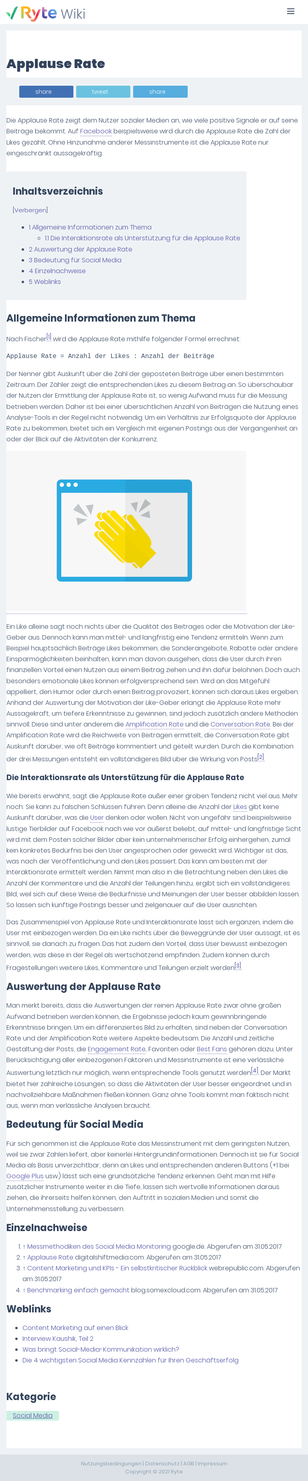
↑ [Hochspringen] (24, 1246)
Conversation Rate (240, 724)
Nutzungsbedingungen (111, 1463)
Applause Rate (50, 1257)
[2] (260, 757)
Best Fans (212, 1049)
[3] (238, 966)
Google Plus (25, 1176)
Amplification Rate (155, 724)
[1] (49, 337)
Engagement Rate (117, 1049)
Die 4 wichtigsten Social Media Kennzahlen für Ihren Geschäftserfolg (130, 1360)
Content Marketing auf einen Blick (75, 1327)
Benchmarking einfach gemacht (78, 1290)
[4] (254, 1071)
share (43, 92)
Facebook (96, 131)
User (97, 817)
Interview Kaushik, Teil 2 (57, 1338)
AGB (188, 1463)
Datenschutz (162, 1463)
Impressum (212, 1463)
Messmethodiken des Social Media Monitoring (99, 1246)
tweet (100, 92)
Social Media (33, 1415)
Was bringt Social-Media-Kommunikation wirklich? (100, 1349)
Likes (240, 806)
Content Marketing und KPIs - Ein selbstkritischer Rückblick (117, 1268)
